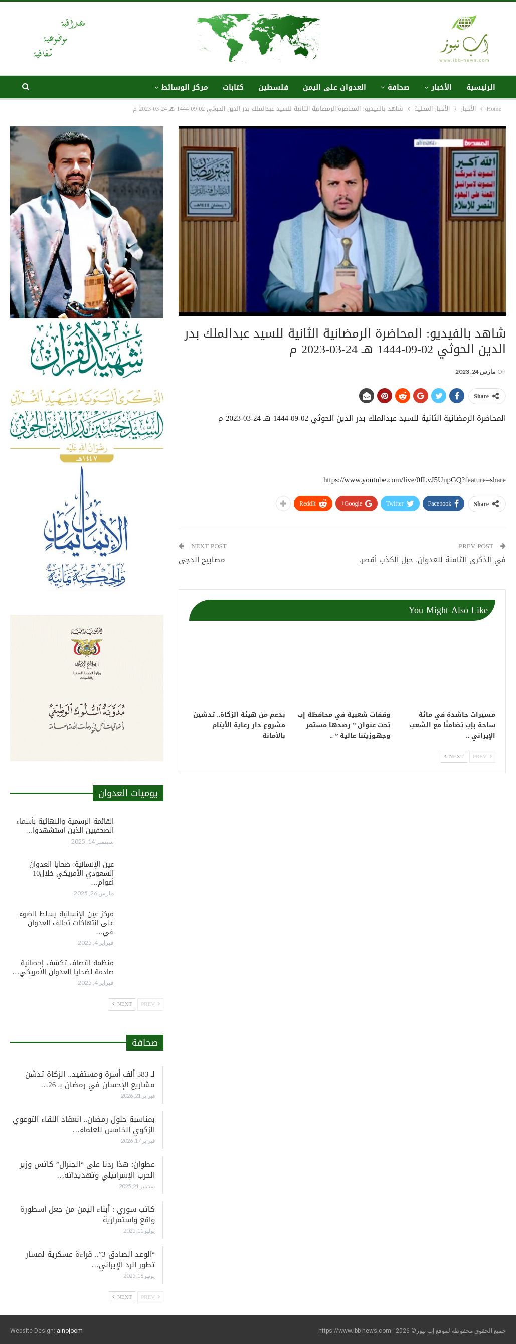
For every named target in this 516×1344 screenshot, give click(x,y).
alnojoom (70, 1330)
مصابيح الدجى (202, 560)
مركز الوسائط (184, 87)
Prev (482, 756)
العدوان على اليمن (334, 87)
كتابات (233, 87)
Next (454, 756)
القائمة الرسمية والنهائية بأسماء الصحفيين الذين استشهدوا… (65, 826)
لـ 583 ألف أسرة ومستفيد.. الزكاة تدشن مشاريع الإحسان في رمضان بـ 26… (90, 1079)
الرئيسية (480, 87)
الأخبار (441, 87)
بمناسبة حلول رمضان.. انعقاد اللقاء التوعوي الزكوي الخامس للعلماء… (84, 1124)
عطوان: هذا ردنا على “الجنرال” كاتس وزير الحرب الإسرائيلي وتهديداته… (87, 1169)
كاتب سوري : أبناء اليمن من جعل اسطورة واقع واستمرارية (87, 1214)
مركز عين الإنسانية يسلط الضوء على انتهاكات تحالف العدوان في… (66, 923)
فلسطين (273, 87)
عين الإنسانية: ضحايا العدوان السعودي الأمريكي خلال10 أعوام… (71, 873)
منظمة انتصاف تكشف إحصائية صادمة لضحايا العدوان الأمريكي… (63, 967)
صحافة (399, 87)
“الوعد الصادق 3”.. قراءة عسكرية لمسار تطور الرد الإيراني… (90, 1259)
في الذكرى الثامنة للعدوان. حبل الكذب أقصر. (433, 560)
